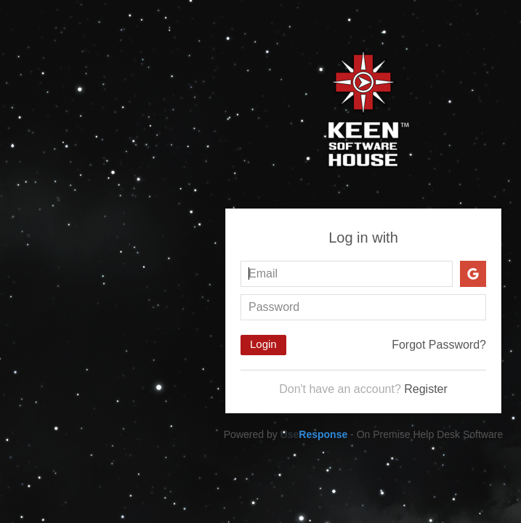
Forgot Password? (439, 344)
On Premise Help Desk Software (430, 434)
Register (426, 389)
